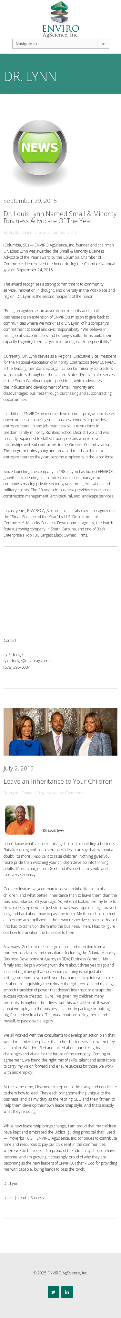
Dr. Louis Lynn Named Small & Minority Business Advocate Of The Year (60, 217)
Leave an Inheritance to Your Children (58, 781)
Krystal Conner (21, 232)
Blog (41, 793)
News (42, 232)
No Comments (71, 793)
